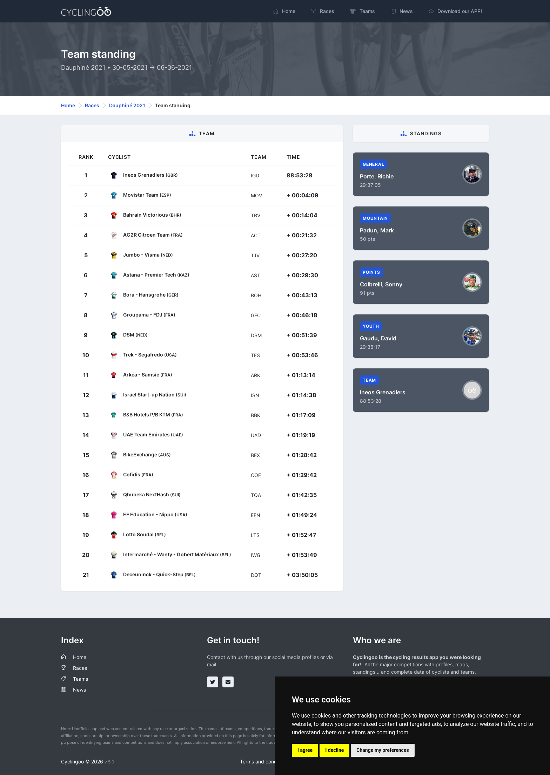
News (79, 690)
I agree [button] (305, 750)
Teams (80, 679)
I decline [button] (334, 750)
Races (92, 105)
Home (68, 105)
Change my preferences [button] (382, 750)
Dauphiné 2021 (127, 105)
